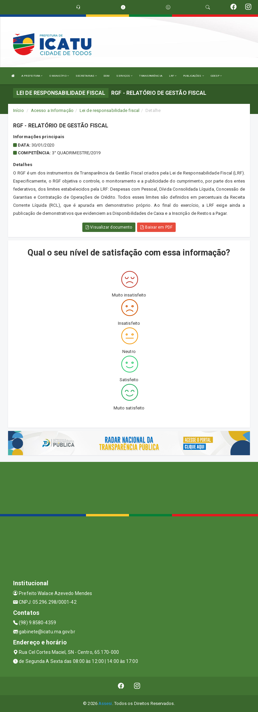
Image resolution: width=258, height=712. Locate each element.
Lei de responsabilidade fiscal (109, 110)
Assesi (105, 703)
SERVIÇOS (124, 75)
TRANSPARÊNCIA (150, 75)
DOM (106, 75)
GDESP (216, 75)
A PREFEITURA (32, 75)
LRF (173, 75)
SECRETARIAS (86, 75)
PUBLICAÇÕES (193, 75)
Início (18, 110)
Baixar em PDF (156, 227)
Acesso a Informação (52, 110)
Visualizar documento (109, 227)
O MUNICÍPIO (59, 75)
